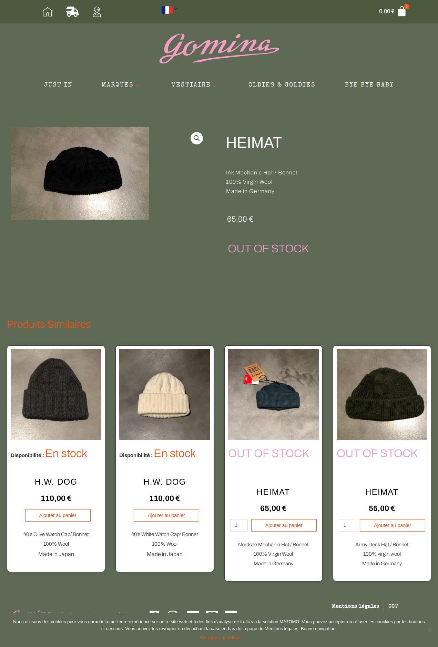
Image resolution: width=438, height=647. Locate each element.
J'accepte (210, 638)
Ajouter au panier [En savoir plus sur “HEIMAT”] (284, 529)
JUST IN (79, 82)
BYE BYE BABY (219, 95)
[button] (197, 141)
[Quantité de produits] (237, 529)
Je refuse (232, 638)
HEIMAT (273, 495)
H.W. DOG (56, 485)
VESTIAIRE (240, 82)
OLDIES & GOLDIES (339, 82)
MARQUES (155, 82)
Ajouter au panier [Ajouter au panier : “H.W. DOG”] (58, 519)
